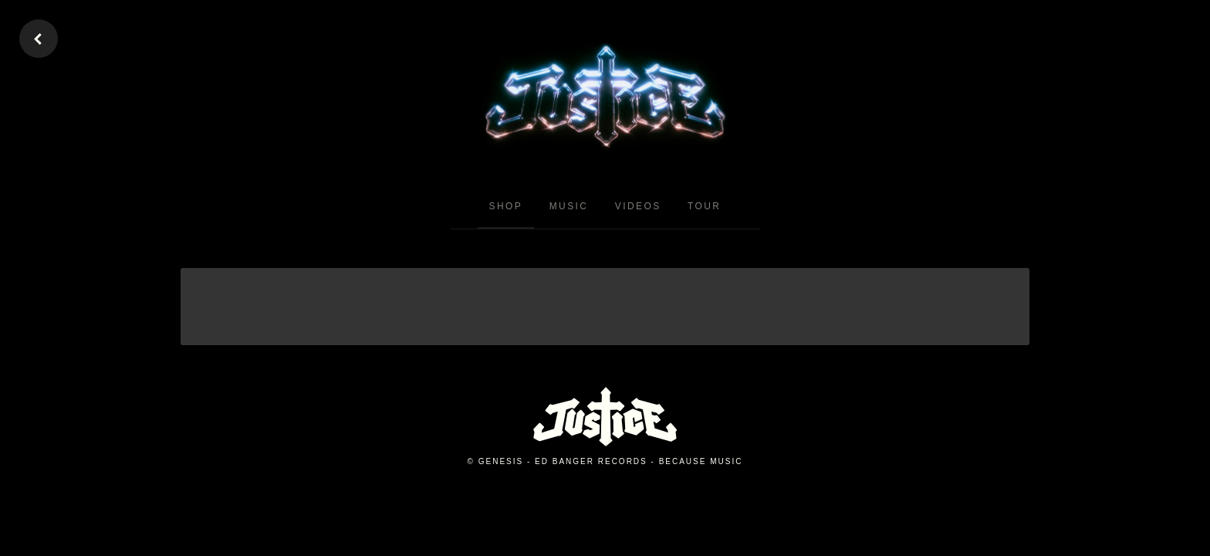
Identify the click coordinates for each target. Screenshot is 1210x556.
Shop (506, 206)
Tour (704, 206)
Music (569, 206)
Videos (638, 206)
